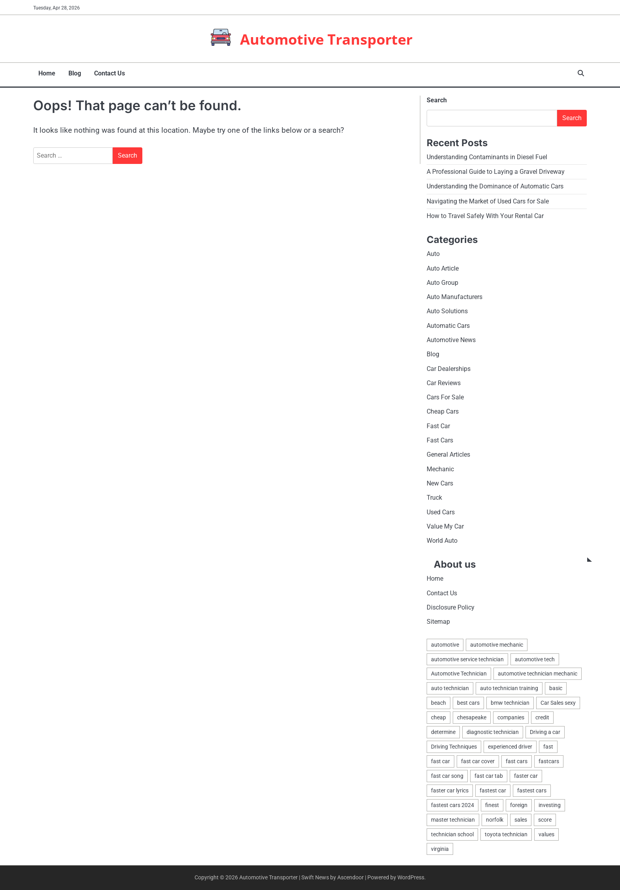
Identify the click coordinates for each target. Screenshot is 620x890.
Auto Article (443, 265)
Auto (433, 251)
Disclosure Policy (450, 605)
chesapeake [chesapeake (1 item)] (471, 716)
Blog (69, 71)
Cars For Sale (445, 394)
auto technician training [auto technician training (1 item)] (509, 686)
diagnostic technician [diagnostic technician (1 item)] (493, 730)
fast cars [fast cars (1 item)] (516, 760)
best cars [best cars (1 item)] (468, 701)
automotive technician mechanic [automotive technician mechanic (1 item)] (537, 671)
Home (42, 71)
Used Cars (441, 509)
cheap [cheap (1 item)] (438, 716)
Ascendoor (350, 877)
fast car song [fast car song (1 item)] (447, 774)
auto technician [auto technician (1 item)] (450, 686)
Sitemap (438, 619)
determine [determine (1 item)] (443, 730)
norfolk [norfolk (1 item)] (494, 819)
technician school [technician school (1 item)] (452, 834)
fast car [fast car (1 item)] (440, 760)
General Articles (448, 452)
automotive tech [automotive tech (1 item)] (535, 657)
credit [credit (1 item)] (542, 716)
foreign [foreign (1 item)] (518, 804)
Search (437, 97)
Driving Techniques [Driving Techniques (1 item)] (454, 745)
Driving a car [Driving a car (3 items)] (545, 730)
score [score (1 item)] (545, 819)
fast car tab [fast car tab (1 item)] (488, 774)
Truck (434, 495)
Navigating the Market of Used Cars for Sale (488, 198)
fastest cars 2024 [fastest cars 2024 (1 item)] (452, 804)
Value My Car (445, 523)
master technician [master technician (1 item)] (453, 819)
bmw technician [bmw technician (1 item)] (510, 701)
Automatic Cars (448, 322)
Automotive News (451, 337)
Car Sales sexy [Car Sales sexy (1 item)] (558, 701)
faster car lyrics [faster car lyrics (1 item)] (450, 790)
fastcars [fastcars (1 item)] (549, 760)
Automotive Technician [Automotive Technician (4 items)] (459, 671)
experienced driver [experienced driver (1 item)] (510, 745)
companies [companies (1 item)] (510, 716)
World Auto (442, 538)
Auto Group (442, 279)
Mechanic (440, 466)
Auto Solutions (447, 308)
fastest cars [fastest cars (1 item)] (531, 790)
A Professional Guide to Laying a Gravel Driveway (496, 168)
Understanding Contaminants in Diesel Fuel (487, 154)
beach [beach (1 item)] (438, 701)
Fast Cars (440, 437)
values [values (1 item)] (546, 834)
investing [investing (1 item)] (550, 804)
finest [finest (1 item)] (492, 804)
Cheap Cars (443, 409)
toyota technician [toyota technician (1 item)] (506, 834)
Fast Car (438, 423)
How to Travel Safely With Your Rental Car (485, 212)
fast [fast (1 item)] (548, 745)
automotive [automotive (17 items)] (445, 642)
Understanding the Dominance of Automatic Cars (495, 183)
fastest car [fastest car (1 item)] (493, 790)
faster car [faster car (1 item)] (526, 774)
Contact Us (103, 71)
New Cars (440, 480)
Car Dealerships (449, 365)
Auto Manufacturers (454, 294)
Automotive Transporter (326, 38)
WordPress (410, 877)
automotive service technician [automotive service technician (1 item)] (467, 657)
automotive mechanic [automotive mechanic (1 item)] (496, 642)
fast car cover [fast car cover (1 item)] (478, 760)
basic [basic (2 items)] (555, 686)
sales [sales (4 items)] (520, 819)
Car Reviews (444, 380)
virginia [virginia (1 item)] (440, 848)
